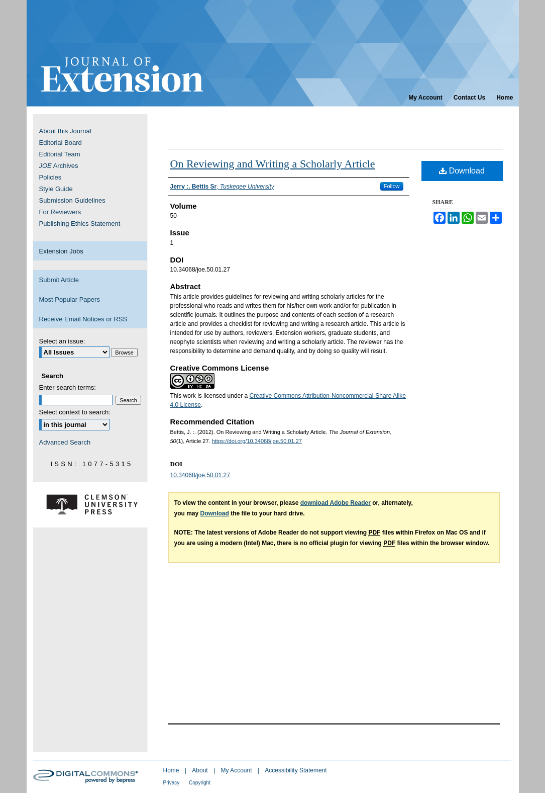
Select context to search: (75, 412)
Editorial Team (59, 154)
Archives (58, 165)
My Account (237, 770)
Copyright (199, 782)
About (200, 770)
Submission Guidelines (72, 200)
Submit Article (59, 280)
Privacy (172, 782)
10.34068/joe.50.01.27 (200, 475)
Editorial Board (60, 142)
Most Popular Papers (69, 299)
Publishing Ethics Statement (80, 223)
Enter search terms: (67, 387)
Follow (392, 186)
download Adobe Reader (335, 502)
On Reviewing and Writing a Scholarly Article (272, 163)
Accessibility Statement (295, 770)
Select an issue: (62, 341)
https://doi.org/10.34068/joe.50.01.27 (257, 441)
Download (462, 170)
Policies (50, 177)
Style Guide (56, 189)
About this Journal (65, 131)
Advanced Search (65, 442)
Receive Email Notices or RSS (83, 319)
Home (172, 770)
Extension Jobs (61, 251)
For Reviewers (60, 212)
